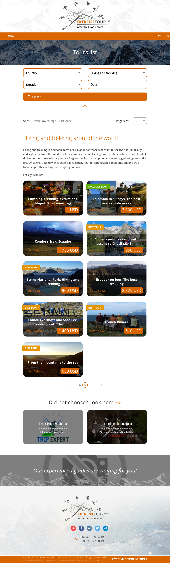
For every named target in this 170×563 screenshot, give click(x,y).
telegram (105, 528)
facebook (81, 528)
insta (73, 528)
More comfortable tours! (117, 432)
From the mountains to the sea (53, 362)
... (74, 385)
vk (89, 528)
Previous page (69, 385)
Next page (101, 385)
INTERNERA (141, 559)
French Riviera (116, 322)
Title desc (65, 121)
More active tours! (53, 432)
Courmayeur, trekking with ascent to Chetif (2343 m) (117, 241)
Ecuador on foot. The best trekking (116, 281)
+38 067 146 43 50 (92, 537)
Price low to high (45, 121)
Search (36, 96)
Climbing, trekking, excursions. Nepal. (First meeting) (53, 201)
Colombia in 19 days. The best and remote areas (116, 201)
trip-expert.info (53, 423)
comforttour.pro (117, 423)
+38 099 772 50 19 (92, 541)
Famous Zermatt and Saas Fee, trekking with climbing (53, 322)
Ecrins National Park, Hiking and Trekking (53, 281)
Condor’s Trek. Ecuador (53, 241)
